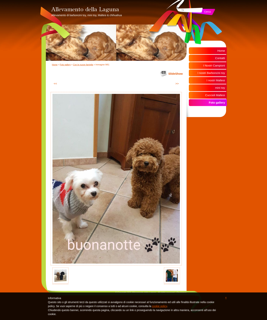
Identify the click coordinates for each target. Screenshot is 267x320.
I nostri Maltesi (216, 80)
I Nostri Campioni (214, 65)
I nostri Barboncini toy (211, 72)
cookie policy (159, 306)
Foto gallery (65, 64)
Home (54, 64)
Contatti (220, 58)
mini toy (220, 87)
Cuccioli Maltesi (215, 95)
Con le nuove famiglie (83, 64)
